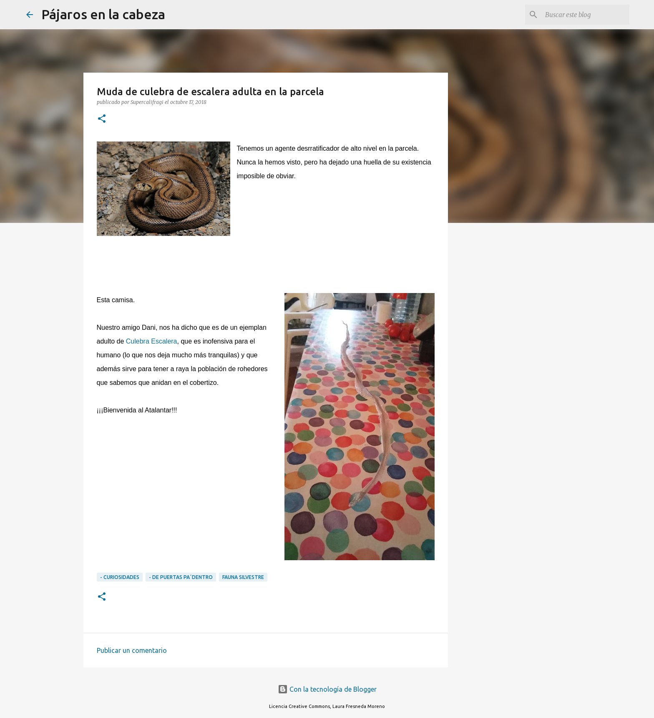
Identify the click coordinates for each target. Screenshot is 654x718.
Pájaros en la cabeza (103, 14)
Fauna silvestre (243, 577)
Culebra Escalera (151, 341)
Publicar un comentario (132, 650)
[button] (102, 119)
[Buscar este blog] (585, 15)
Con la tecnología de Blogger (327, 689)
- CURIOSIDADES (119, 577)
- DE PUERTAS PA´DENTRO (181, 577)
